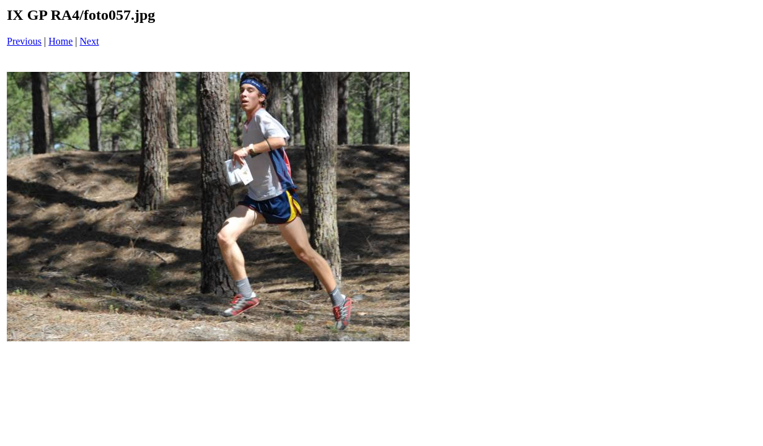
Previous (24, 41)
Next (89, 41)
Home (60, 41)
